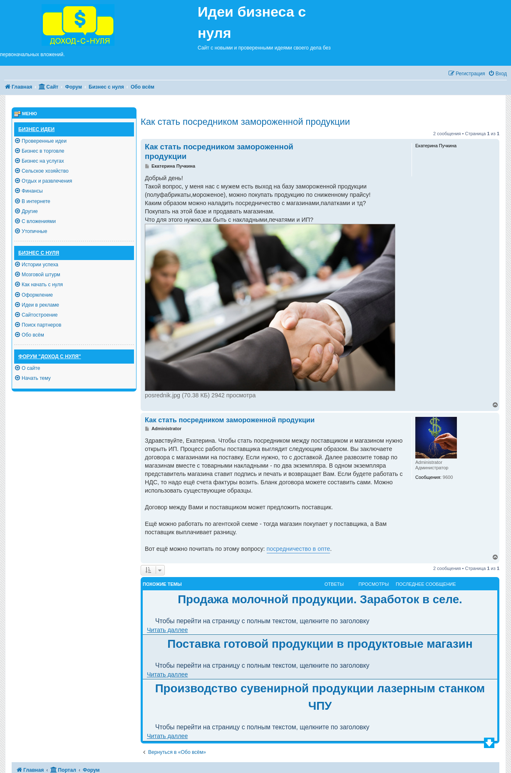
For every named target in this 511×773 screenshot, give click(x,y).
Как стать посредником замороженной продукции (245, 121)
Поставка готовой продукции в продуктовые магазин (319, 643)
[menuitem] (497, 73)
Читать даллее (167, 630)
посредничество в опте (298, 548)
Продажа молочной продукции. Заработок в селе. (320, 599)
